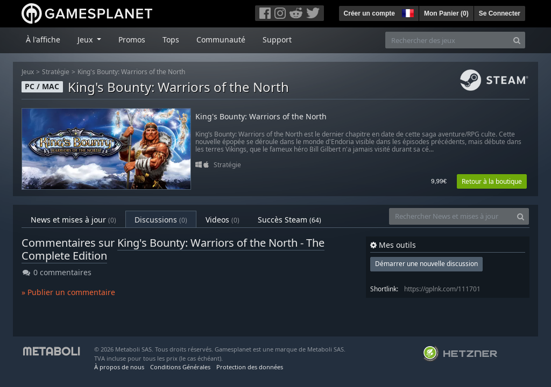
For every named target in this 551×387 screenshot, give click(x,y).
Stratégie (55, 72)
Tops (171, 39)
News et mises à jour (73, 219)
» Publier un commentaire (68, 292)
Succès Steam (289, 219)
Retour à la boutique (492, 181)
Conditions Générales (180, 367)
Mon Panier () (446, 13)
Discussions (161, 219)
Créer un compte (369, 13)
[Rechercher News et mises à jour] (451, 216)
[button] (407, 11)
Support (277, 39)
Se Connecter (499, 13)
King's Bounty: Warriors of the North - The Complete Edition (173, 249)
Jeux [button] (86, 39)
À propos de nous (119, 367)
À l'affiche (43, 39)
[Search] (516, 40)
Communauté (220, 39)
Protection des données (249, 367)
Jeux (28, 72)
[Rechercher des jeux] (447, 40)
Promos (131, 39)
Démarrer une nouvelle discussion (426, 263)
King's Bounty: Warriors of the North (131, 72)
